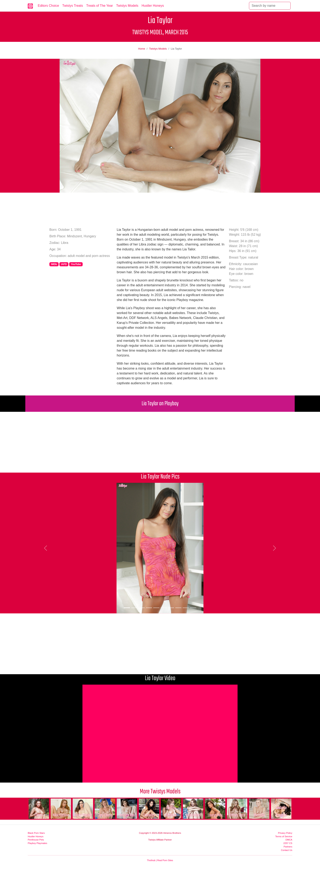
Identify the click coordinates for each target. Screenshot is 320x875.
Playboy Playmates (37, 843)
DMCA (289, 839)
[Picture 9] (186, 607)
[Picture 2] (134, 607)
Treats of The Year (99, 5)
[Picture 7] (171, 607)
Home (141, 48)
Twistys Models (127, 5)
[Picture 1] (127, 607)
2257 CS (287, 843)
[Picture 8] (178, 607)
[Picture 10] (193, 607)
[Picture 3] (142, 607)
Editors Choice (48, 5)
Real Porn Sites (165, 860)
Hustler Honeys (153, 5)
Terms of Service (283, 836)
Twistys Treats (72, 5)
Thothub (151, 860)
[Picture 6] (164, 607)
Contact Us (286, 850)
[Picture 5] (156, 607)
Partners (288, 846)
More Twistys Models (160, 791)
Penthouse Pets (36, 839)
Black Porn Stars (36, 833)
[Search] (270, 6)
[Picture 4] (149, 607)
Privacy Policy (285, 833)
